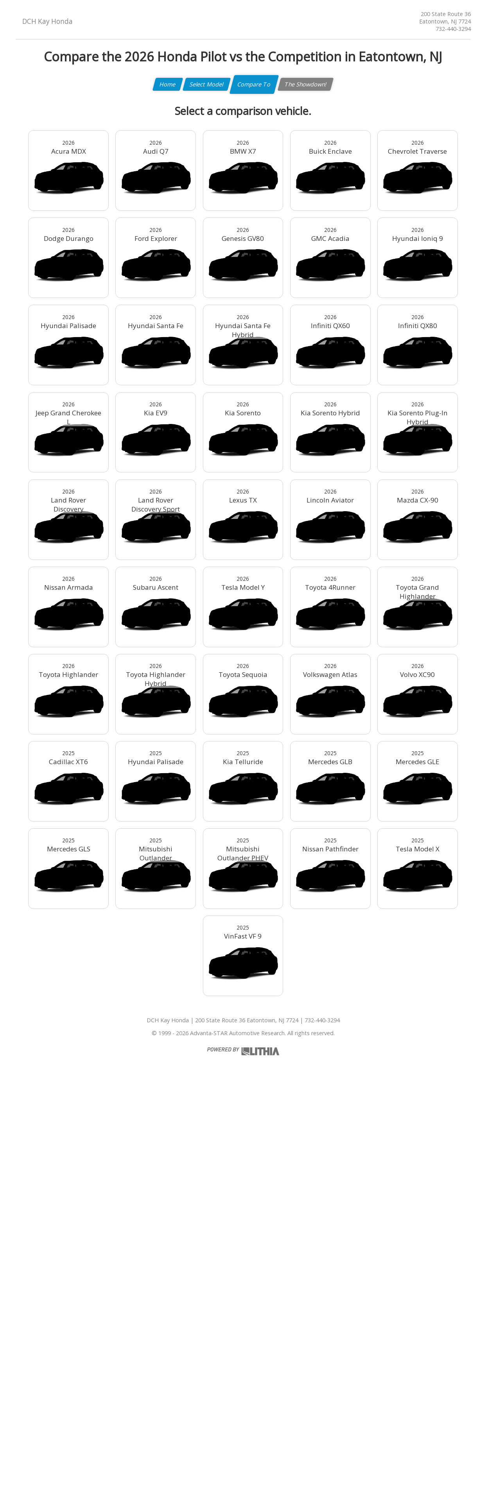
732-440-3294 (453, 28)
